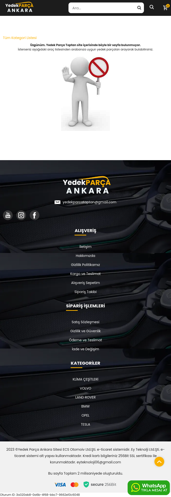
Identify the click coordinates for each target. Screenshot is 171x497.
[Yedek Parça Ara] (139, 7)
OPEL (85, 415)
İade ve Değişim (85, 349)
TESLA (85, 424)
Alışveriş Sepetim (85, 282)
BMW (85, 406)
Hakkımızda (85, 255)
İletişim (85, 246)
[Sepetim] (165, 8)
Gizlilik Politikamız (85, 264)
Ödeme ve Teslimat (85, 340)
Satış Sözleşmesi (85, 322)
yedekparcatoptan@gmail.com (89, 202)
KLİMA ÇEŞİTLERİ (85, 379)
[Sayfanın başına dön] (158, 460)
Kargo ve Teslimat (85, 273)
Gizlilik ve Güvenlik (85, 331)
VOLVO (85, 388)
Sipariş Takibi (86, 291)
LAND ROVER (85, 397)
